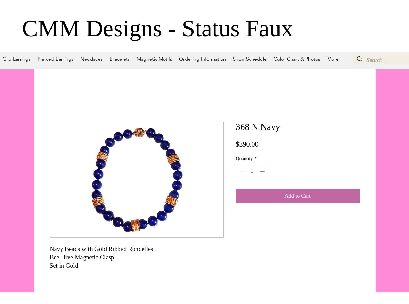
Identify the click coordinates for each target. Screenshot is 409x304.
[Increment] (262, 171)
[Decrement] (241, 171)
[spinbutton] (252, 171)
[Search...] (384, 60)
